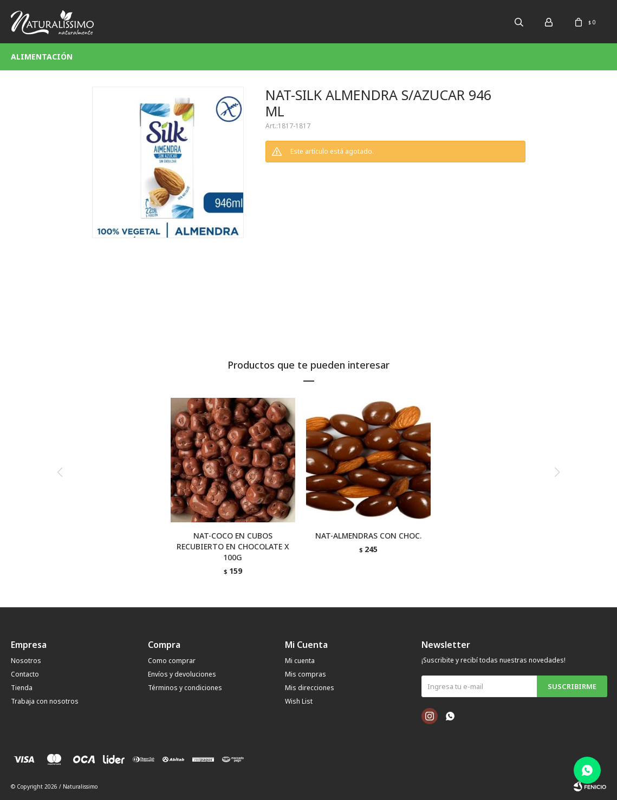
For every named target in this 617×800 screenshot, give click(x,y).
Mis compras (305, 674)
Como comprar (172, 660)
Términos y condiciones (185, 687)
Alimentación (42, 56)
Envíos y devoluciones (182, 674)
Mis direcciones (309, 687)
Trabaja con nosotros (45, 701)
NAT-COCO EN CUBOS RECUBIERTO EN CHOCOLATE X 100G (233, 546)
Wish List (299, 701)
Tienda (22, 687)
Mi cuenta (300, 660)
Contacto (25, 674)
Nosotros (26, 660)
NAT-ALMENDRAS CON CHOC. (368, 535)
